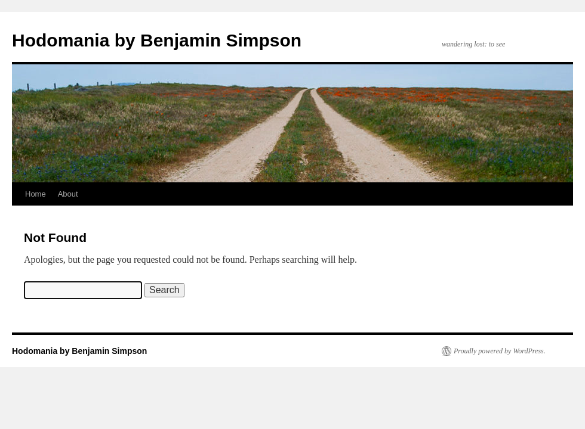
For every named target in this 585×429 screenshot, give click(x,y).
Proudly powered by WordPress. (500, 351)
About (68, 193)
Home (35, 193)
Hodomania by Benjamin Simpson (156, 40)
